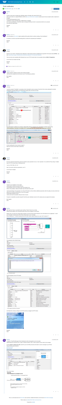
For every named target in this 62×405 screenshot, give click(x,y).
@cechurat (12, 85)
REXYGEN (22, 397)
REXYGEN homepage (49, 397)
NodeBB (33, 402)
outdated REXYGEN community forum (34, 399)
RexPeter (8, 11)
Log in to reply (56, 8)
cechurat (8, 49)
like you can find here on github (32, 16)
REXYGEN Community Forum (15, 2)
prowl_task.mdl (9, 348)
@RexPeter (12, 34)
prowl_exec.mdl (9, 347)
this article (16, 36)
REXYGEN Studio (7, 8)
